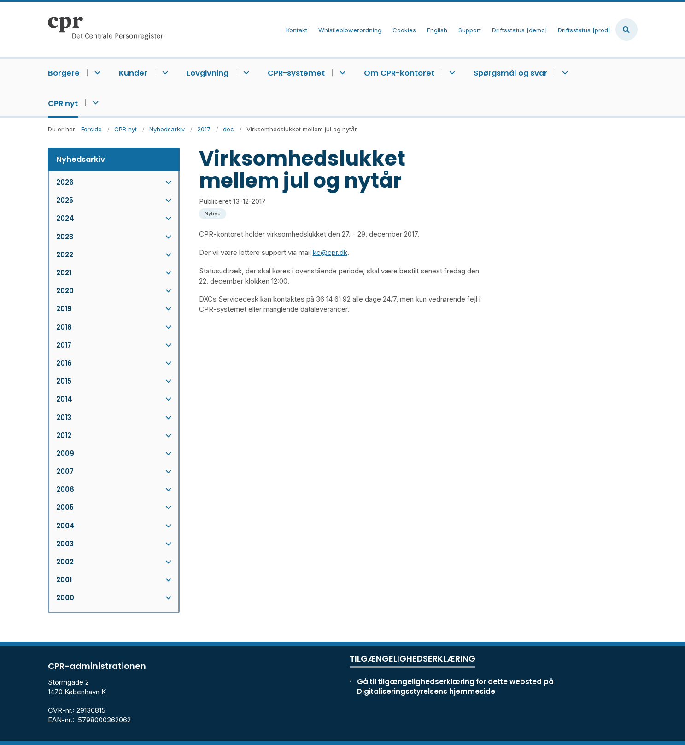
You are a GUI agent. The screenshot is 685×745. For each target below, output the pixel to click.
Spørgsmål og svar (510, 73)
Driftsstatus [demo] (519, 30)
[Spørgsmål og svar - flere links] (564, 72)
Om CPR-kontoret (399, 73)
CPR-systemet (296, 73)
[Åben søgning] (626, 29)
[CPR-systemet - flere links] (341, 72)
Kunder (133, 73)
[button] (166, 182)
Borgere (64, 73)
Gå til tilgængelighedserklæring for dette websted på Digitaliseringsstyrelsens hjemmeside (455, 686)
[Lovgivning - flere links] (245, 72)
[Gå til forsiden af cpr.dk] (105, 29)
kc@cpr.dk (330, 252)
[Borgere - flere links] (96, 72)
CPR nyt (63, 103)
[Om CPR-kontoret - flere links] (451, 72)
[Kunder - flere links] (164, 72)
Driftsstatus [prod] (584, 30)
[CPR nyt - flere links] (94, 102)
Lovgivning (207, 73)
